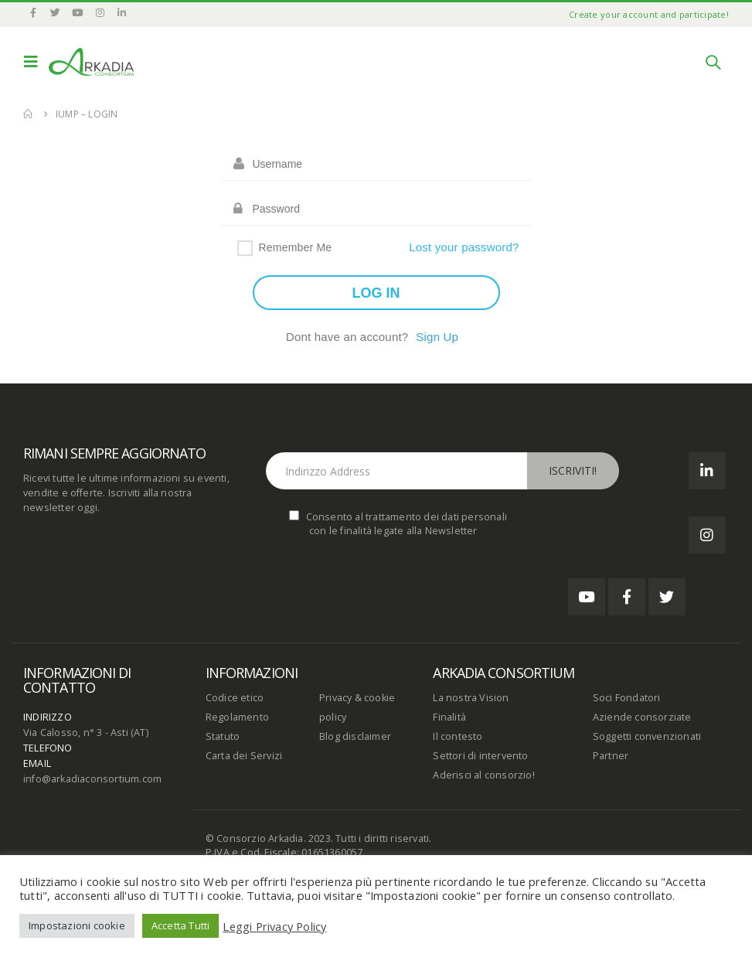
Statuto (223, 736)
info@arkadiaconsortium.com (92, 778)
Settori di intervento (480, 755)
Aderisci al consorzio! (483, 775)
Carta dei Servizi (244, 755)
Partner (610, 755)
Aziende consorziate (642, 717)
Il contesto (457, 736)
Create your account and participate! (649, 14)
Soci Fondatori (627, 697)
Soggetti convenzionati (647, 736)
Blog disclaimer (355, 736)
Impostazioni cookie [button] (77, 925)
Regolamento (237, 717)
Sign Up (437, 336)
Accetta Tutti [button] (180, 925)
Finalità (449, 717)
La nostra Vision (471, 697)
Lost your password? (464, 247)
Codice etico (235, 697)
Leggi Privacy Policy (274, 926)
